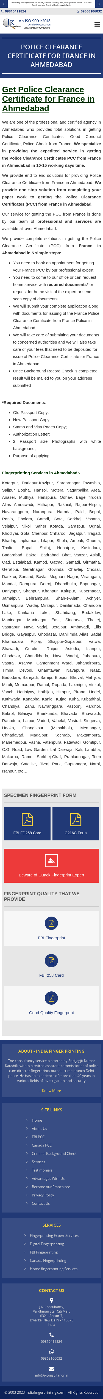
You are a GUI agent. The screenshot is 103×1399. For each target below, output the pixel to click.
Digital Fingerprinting (47, 1243)
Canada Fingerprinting (48, 1260)
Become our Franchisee (51, 1186)
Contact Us (41, 1203)
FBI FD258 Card (27, 824)
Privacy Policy (43, 1195)
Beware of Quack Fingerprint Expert (51, 865)
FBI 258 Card (51, 966)
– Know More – (51, 1090)
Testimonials (42, 1170)
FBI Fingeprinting (44, 1252)
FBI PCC (38, 1136)
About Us (39, 1128)
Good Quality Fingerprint (51, 1003)
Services (38, 1161)
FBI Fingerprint (51, 928)
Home (37, 1120)
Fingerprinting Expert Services (54, 1235)
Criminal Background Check (54, 1153)
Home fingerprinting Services (53, 1268)
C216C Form (76, 824)
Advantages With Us (48, 1178)
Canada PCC (42, 1145)
